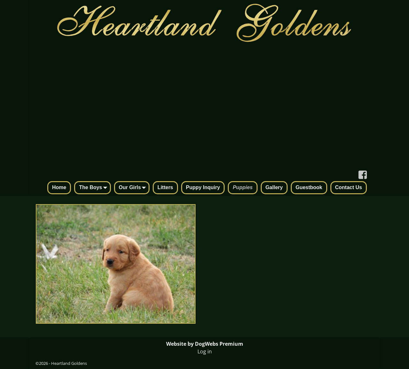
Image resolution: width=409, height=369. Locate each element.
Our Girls (134, 188)
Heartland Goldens (69, 363)
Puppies (242, 187)
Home (59, 187)
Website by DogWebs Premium (204, 343)
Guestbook (309, 187)
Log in (204, 351)
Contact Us (348, 187)
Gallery (274, 187)
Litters (165, 187)
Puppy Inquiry (203, 187)
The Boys (94, 188)
